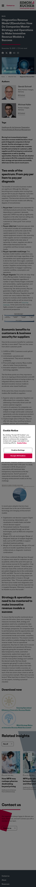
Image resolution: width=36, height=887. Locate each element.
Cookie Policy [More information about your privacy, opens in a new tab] (22, 443)
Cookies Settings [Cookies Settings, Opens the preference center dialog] (18, 450)
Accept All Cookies (17, 456)
